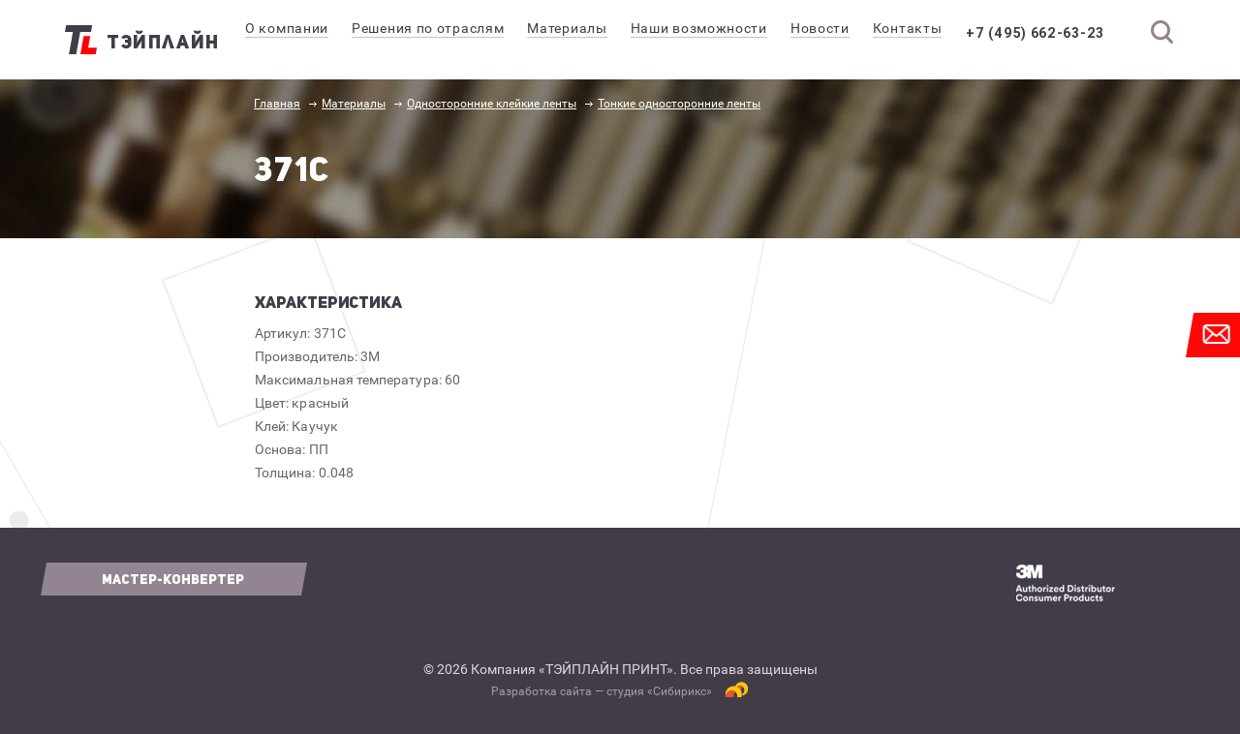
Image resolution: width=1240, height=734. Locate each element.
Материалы (354, 103)
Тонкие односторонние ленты (679, 103)
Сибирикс (679, 691)
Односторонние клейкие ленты (491, 103)
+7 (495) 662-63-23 (1048, 33)
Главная (277, 103)
